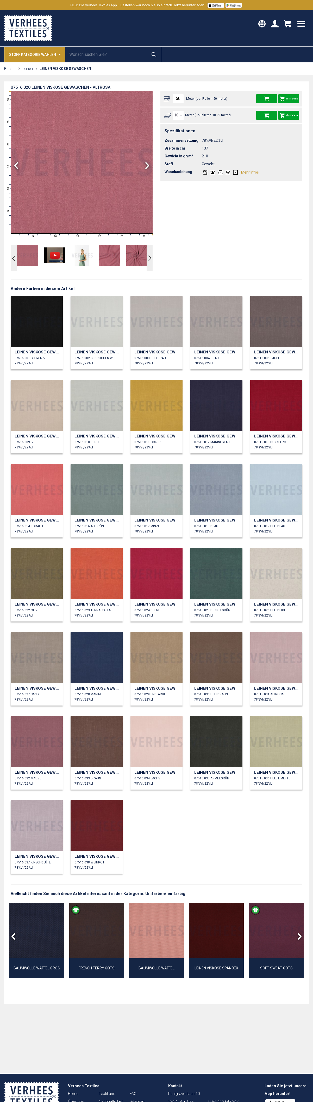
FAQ (133, 1093)
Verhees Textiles (28, 28)
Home (73, 1093)
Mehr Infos (250, 172)
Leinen (27, 69)
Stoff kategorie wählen (35, 54)
